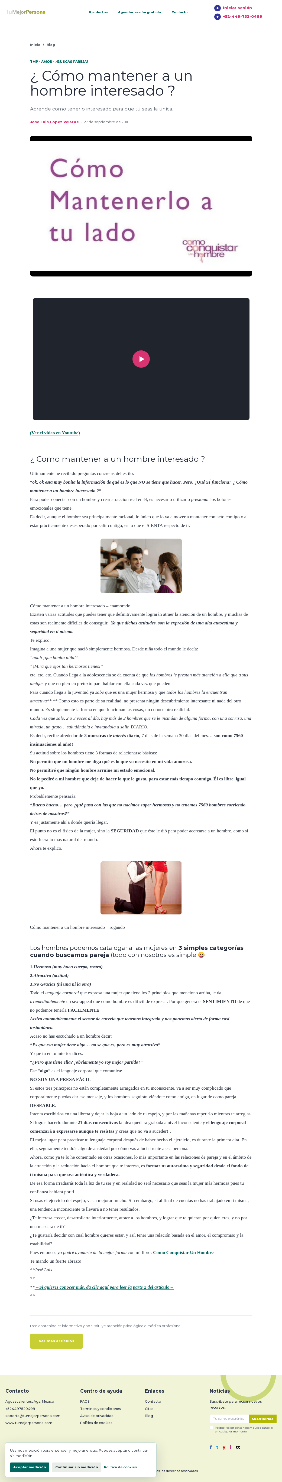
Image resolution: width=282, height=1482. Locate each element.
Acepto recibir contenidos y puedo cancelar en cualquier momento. (241, 1429)
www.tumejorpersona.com (28, 1423)
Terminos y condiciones (100, 1409)
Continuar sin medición (76, 1467)
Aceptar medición (29, 1467)
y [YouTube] (224, 1447)
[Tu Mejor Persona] (33, 12)
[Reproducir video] (141, 359)
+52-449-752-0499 (238, 17)
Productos (98, 12)
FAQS (85, 1401)
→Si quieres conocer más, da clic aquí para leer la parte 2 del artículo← (104, 1287)
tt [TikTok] (238, 1447)
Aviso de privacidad (97, 1416)
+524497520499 (20, 1409)
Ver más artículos (56, 1341)
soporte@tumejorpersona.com (32, 1416)
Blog (51, 45)
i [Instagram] (230, 1447)
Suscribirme (262, 1419)
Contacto (179, 12)
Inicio (35, 45)
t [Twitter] (217, 1447)
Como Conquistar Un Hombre (183, 1252)
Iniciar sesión (233, 8)
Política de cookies (96, 1423)
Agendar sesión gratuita (139, 12)
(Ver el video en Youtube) (55, 432)
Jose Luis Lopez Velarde (54, 122)
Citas (149, 1409)
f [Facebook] (211, 1447)
